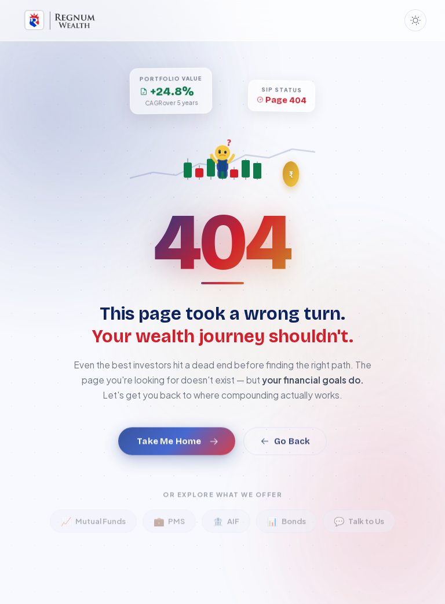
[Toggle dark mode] (415, 20)
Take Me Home (177, 452)
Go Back (285, 452)
